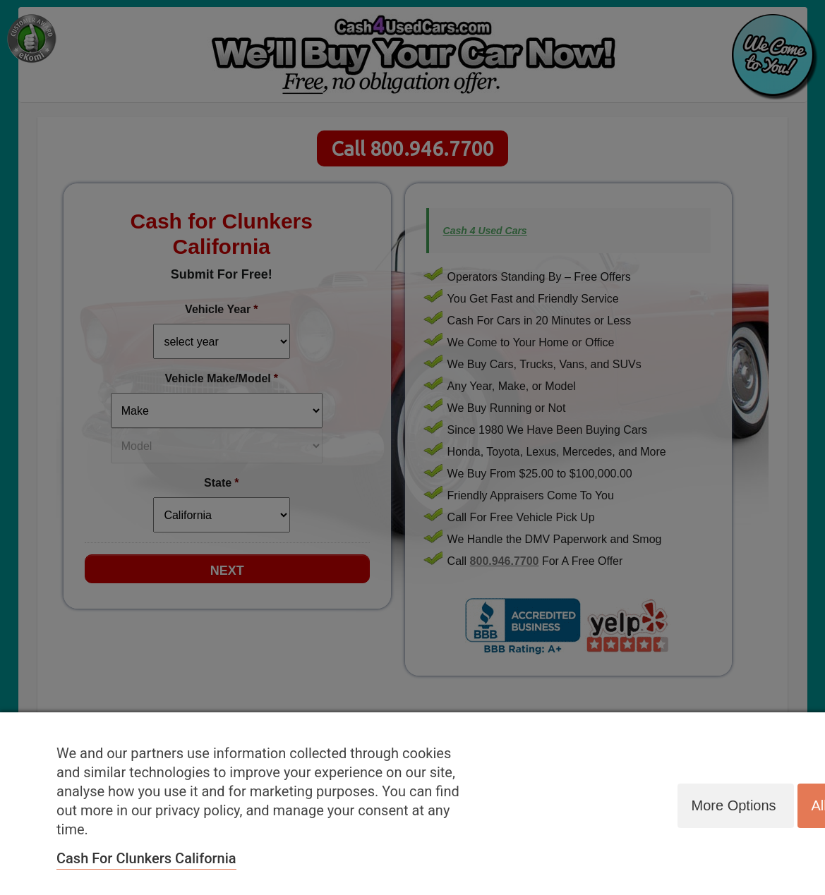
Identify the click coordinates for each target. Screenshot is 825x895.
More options (733, 805)
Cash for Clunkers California (146, 858)
